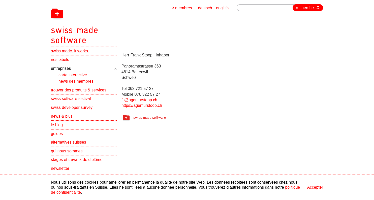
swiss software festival (71, 100)
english (222, 8)
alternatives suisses (68, 144)
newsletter (60, 170)
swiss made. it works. (70, 52)
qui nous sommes (66, 152)
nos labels (60, 61)
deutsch (205, 8)
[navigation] (101, 22)
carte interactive (72, 76)
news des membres (76, 82)
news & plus (62, 117)
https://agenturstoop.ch (142, 105)
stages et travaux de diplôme (77, 161)
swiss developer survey (71, 109)
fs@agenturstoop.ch (139, 100)
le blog (57, 126)
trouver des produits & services (78, 91)
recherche (305, 8)
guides (57, 135)
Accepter (315, 187)
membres (183, 8)
